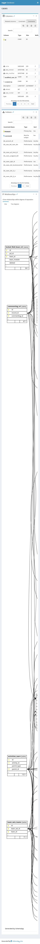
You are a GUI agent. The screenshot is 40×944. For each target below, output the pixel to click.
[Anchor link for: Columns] (14, 16)
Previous (9, 104)
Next (32, 104)
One (5, 204)
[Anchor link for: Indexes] (13, 112)
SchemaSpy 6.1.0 (17, 941)
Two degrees (15, 204)
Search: (20, 30)
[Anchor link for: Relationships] (16, 194)
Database (8, 2)
